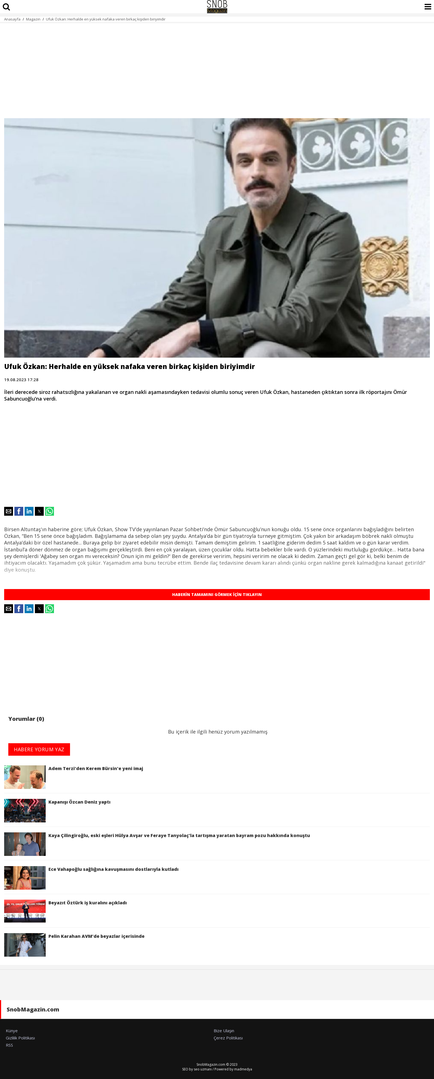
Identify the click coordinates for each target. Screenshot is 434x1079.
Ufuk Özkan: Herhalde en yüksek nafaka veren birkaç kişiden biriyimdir (106, 19)
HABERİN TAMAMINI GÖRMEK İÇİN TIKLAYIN (217, 594)
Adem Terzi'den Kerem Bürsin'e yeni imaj (73, 777)
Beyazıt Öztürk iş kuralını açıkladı (65, 911)
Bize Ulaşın (224, 1030)
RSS (9, 1045)
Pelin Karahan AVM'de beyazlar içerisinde (74, 945)
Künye (12, 1030)
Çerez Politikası (228, 1038)
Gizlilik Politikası (20, 1038)
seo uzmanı (203, 1069)
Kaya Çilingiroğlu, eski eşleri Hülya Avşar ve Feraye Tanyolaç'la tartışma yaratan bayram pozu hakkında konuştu (157, 844)
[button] (8, 511)
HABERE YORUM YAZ (39, 749)
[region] (217, 67)
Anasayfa (12, 19)
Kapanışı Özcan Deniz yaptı (57, 810)
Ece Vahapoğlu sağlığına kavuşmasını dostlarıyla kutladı (91, 878)
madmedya (243, 1069)
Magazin (33, 19)
